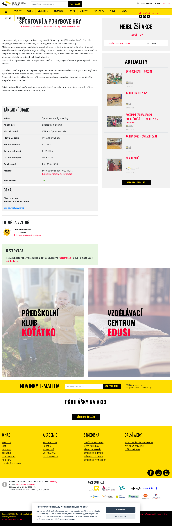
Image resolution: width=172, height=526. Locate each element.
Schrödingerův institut (31, 26)
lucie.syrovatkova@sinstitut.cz (57, 173)
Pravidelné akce (49, 26)
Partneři (6, 449)
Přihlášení (144, 13)
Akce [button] (29, 11)
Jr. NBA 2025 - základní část (141, 136)
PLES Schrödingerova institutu (118, 43)
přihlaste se (12, 261)
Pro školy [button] (98, 11)
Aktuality (17, 11)
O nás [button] (112, 11)
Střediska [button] (58, 11)
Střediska (91, 435)
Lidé (4, 446)
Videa (124, 11)
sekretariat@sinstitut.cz (25, 484)
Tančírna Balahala (93, 442)
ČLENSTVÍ (84, 11)
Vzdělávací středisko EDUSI (139, 442)
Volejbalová (49, 453)
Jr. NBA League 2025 (137, 93)
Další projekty (50, 456)
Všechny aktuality (136, 182)
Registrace (155, 13)
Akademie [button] (42, 11)
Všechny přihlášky (86, 416)
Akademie (50, 435)
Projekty (6, 460)
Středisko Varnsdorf (95, 460)
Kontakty (166, 3)
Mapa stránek (162, 514)
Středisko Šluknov (93, 456)
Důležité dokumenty (13, 463)
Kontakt (21, 18)
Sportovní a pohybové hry (69, 26)
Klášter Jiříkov (91, 446)
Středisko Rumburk (94, 453)
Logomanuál (8, 456)
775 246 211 (22, 232)
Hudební (47, 446)
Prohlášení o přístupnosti (144, 514)
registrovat (65, 257)
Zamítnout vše (120, 516)
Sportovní (48, 449)
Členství (6, 453)
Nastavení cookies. (68, 519)
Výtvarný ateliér (92, 449)
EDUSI (72, 11)
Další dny (136, 34)
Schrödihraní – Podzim (139, 71)
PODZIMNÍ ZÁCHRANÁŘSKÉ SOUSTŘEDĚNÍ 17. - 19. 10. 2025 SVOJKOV (142, 118)
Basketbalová (50, 442)
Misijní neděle (133, 158)
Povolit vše (120, 510)
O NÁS (6, 435)
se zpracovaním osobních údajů (139, 387)
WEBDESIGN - (13, 519)
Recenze (8, 18)
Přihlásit (111, 386)
